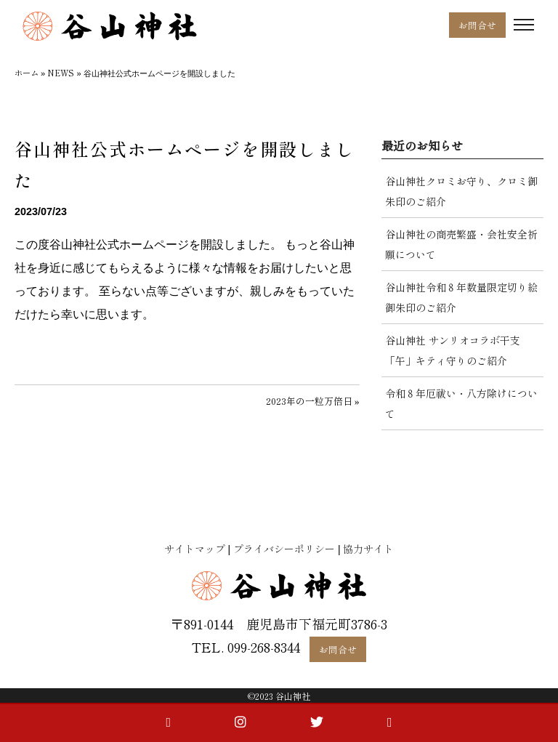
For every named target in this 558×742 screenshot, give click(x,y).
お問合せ (477, 25)
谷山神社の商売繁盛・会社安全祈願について (461, 244)
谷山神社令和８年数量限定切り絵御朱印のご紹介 (461, 297)
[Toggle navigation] (523, 25)
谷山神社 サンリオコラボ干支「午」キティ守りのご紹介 (452, 350)
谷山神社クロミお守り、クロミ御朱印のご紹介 (461, 191)
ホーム (27, 72)
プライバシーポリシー (284, 548)
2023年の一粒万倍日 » (313, 401)
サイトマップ (194, 548)
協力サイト (368, 548)
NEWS (60, 72)
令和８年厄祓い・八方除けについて (461, 403)
